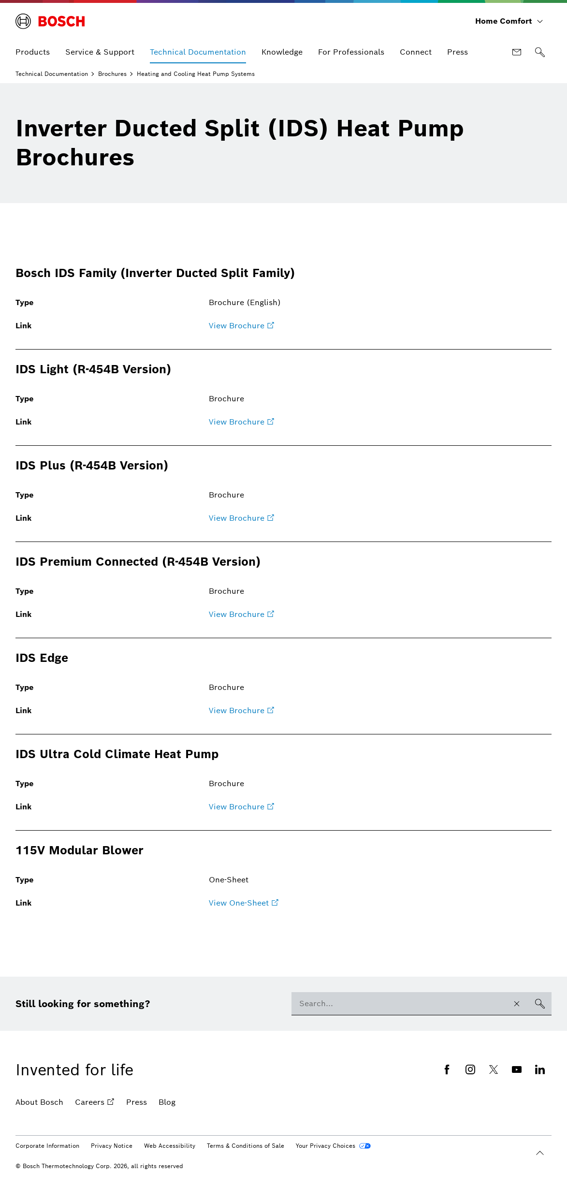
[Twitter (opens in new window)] (493, 1069)
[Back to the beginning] (540, 1153)
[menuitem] (33, 52)
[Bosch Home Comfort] (50, 21)
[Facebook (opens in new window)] (447, 1069)
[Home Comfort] (509, 21)
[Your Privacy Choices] (333, 1146)
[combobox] (398, 1003)
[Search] (540, 52)
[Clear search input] (516, 1003)
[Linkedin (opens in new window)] (540, 1069)
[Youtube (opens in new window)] (516, 1069)
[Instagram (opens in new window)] (470, 1069)
